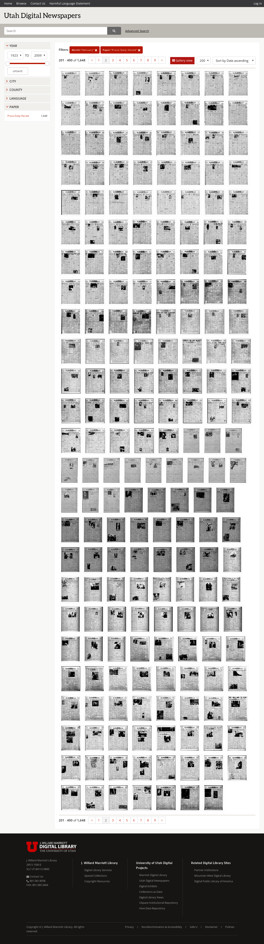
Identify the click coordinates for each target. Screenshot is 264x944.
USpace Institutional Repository (158, 903)
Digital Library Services (98, 870)
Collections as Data (150, 892)
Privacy (129, 927)
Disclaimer (211, 927)
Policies (229, 927)
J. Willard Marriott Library (41, 860)
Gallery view (183, 60)
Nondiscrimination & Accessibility (161, 927)
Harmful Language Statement (70, 3)
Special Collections (95, 875)
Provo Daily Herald (18, 116)
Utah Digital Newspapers (154, 880)
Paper (14, 107)
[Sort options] (234, 60)
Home (8, 3)
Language (17, 98)
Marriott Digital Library (153, 875)
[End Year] (39, 55)
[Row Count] (204, 60)
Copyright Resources (97, 881)
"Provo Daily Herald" (121, 49)
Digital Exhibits (148, 886)
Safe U (193, 927)
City (12, 81)
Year (13, 46)
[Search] (55, 31)
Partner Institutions (206, 870)
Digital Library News (151, 897)
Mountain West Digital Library (212, 875)
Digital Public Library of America (213, 881)
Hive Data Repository (152, 908)
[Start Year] (15, 55)
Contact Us (38, 3)
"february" (84, 49)
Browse (21, 3)
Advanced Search (137, 31)
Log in (258, 3)
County (15, 90)
